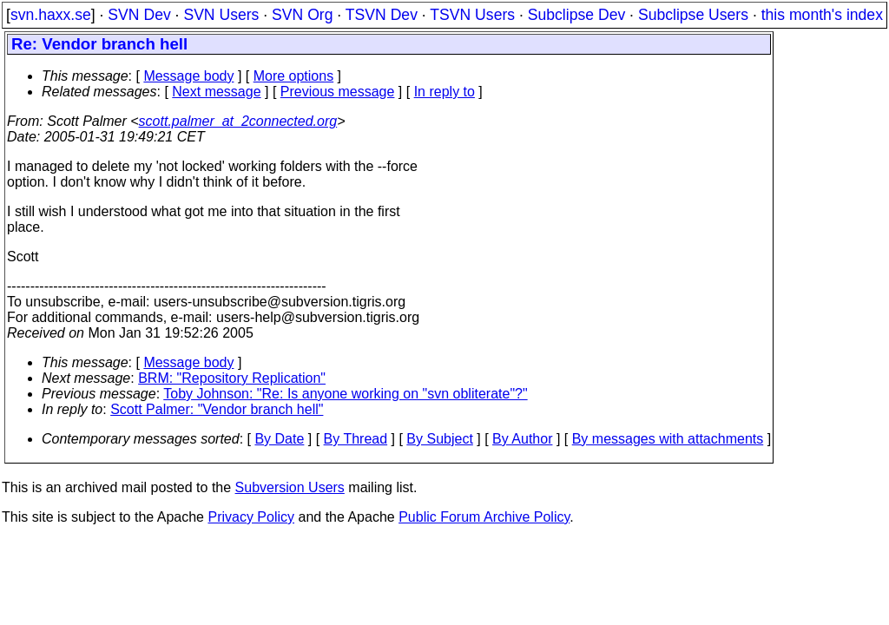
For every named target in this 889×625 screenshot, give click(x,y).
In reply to (444, 91)
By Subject (439, 438)
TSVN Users (472, 14)
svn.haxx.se (50, 14)
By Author (522, 438)
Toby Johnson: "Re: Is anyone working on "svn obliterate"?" (345, 393)
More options (294, 76)
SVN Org (302, 14)
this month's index (822, 14)
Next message (216, 91)
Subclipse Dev (576, 14)
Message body (188, 76)
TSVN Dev (382, 14)
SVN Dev (139, 14)
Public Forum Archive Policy (484, 517)
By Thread (356, 438)
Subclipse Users (693, 14)
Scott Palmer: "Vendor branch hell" (216, 409)
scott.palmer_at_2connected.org (238, 121)
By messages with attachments (668, 438)
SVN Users (221, 14)
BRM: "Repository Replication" (232, 378)
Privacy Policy (250, 517)
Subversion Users (290, 487)
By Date (279, 438)
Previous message (337, 91)
